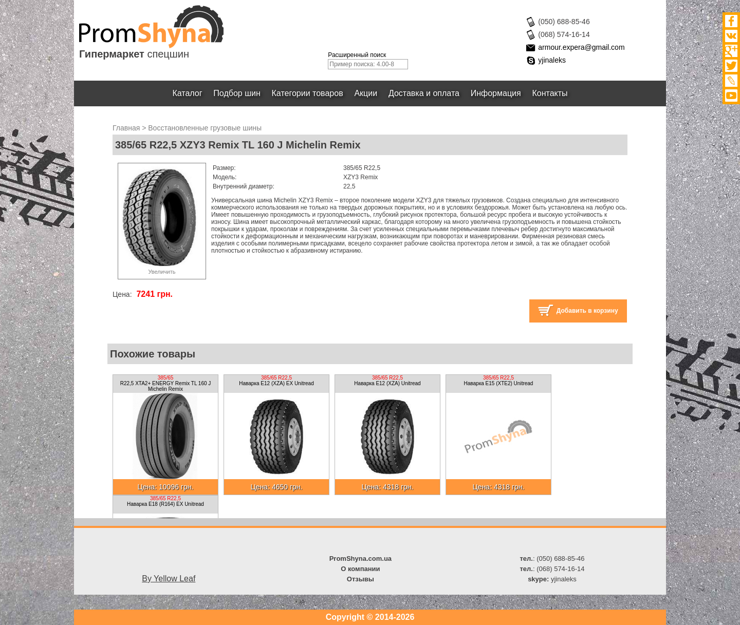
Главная (126, 128)
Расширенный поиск (357, 55)
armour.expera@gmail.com (581, 47)
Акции (366, 93)
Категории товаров (307, 93)
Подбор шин (237, 93)
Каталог (187, 93)
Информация (496, 93)
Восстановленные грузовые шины (205, 128)
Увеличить (161, 272)
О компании (360, 569)
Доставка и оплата (424, 93)
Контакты (550, 93)
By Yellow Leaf (168, 578)
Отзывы (360, 579)
